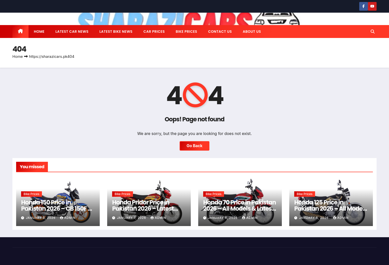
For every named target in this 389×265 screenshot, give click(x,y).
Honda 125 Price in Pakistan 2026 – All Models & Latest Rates (330, 208)
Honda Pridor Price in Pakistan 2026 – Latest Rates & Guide (143, 208)
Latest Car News (72, 31)
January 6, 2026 (223, 218)
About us (252, 31)
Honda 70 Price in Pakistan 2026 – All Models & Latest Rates (239, 208)
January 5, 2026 (314, 218)
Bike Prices (186, 31)
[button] (373, 31)
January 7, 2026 (132, 218)
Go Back (194, 145)
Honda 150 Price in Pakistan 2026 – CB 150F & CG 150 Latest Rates (56, 208)
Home (39, 31)
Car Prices (154, 31)
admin (67, 218)
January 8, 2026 (41, 218)
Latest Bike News (115, 31)
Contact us (220, 31)
